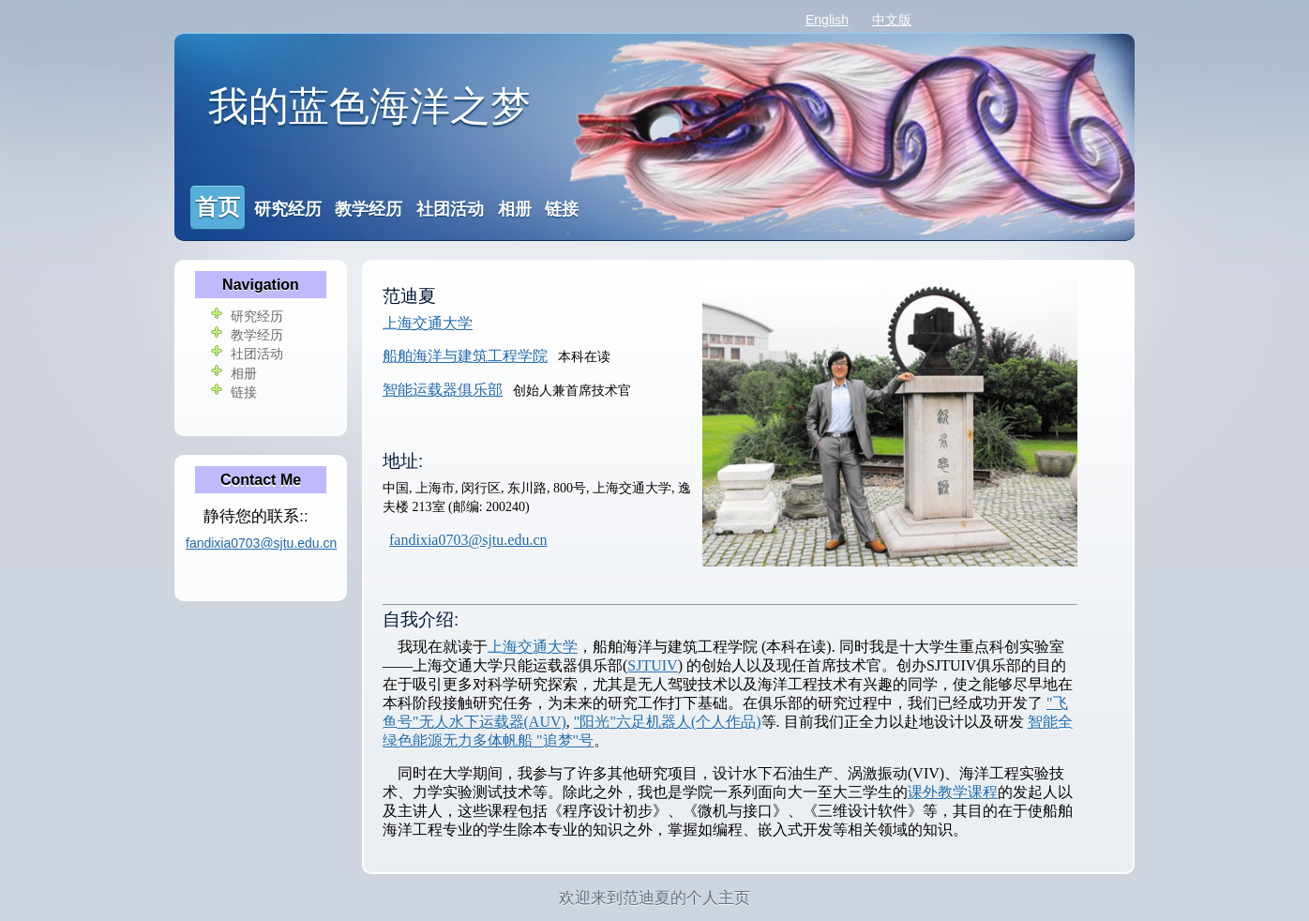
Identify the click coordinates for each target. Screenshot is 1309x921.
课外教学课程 (953, 792)
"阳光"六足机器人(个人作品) (667, 722)
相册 (515, 209)
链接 (562, 209)
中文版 (891, 19)
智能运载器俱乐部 (443, 390)
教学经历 (368, 209)
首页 (217, 206)
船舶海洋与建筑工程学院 (465, 356)
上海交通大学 (428, 323)
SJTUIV (652, 665)
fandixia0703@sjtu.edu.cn (468, 540)
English (827, 19)
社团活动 (450, 209)
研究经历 (288, 209)
